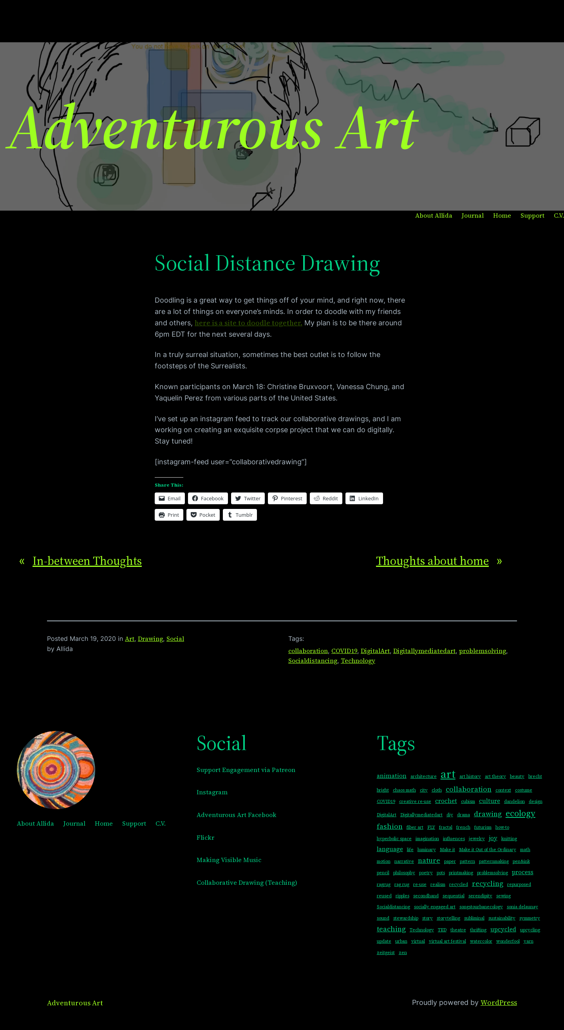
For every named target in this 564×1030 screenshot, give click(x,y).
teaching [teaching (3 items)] (391, 929)
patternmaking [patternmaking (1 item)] (494, 861)
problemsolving (482, 650)
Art (129, 638)
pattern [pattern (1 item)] (467, 861)
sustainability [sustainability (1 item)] (501, 918)
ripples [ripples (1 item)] (402, 896)
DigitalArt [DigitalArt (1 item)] (386, 815)
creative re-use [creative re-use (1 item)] (415, 802)
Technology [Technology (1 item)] (422, 930)
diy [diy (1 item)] (449, 815)
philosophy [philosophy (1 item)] (404, 873)
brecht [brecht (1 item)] (535, 776)
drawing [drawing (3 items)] (488, 814)
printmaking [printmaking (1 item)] (461, 873)
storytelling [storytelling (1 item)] (448, 918)
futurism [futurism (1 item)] (483, 827)
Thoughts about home (432, 561)
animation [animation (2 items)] (392, 776)
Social (175, 638)
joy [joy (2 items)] (493, 838)
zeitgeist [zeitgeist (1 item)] (386, 953)
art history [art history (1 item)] (470, 776)
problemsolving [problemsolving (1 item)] (492, 873)
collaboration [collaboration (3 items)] (469, 789)
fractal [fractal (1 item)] (445, 827)
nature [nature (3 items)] (429, 860)
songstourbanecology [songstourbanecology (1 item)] (481, 907)
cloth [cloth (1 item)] (437, 790)
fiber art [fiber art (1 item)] (415, 827)
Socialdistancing (312, 660)
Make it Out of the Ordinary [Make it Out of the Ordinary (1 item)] (487, 850)
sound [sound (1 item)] (383, 918)
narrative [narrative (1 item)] (404, 861)
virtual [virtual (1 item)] (418, 941)
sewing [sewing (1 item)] (503, 896)
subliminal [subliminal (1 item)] (474, 918)
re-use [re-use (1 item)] (420, 884)
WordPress (499, 1002)
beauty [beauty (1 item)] (517, 776)
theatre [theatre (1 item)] (458, 930)
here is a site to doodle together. (248, 323)
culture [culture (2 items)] (489, 801)
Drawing (150, 638)
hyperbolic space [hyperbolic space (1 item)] (394, 839)
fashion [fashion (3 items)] (390, 826)
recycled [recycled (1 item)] (458, 884)
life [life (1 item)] (410, 850)
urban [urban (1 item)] (401, 941)
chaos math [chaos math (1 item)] (404, 790)
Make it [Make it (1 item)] (447, 850)
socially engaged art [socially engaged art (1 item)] (435, 907)
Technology (358, 660)
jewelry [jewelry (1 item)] (477, 839)
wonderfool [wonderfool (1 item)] (508, 941)
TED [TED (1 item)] (442, 930)
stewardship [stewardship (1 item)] (405, 918)
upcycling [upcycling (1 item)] (530, 930)
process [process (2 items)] (522, 872)
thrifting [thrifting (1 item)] (478, 930)
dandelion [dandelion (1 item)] (514, 802)
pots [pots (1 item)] (441, 873)
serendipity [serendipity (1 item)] (480, 896)
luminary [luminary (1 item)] (427, 850)
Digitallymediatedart (424, 650)
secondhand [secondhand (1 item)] (426, 896)
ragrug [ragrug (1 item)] (383, 884)
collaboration (308, 650)
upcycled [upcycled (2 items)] (503, 929)
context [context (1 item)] (503, 790)
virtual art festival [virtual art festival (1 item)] (447, 941)
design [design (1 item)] (535, 802)
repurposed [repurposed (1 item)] (519, 884)
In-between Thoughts (87, 561)
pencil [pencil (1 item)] (383, 873)
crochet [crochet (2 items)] (446, 801)
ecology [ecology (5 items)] (520, 813)
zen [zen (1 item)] (403, 953)
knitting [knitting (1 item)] (509, 839)
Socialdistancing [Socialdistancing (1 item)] (393, 907)
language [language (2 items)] (390, 849)
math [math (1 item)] (525, 850)
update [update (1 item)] (384, 941)
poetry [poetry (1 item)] (426, 873)
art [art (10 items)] (448, 774)
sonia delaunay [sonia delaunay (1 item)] (522, 907)
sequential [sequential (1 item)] (454, 896)
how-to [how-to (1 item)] (502, 827)
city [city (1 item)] (424, 790)
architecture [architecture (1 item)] (423, 776)
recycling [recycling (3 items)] (487, 883)
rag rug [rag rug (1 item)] (401, 884)
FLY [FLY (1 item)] (431, 827)
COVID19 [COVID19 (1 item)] (386, 802)
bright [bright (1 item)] (383, 790)
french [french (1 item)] (463, 827)
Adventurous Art (212, 126)
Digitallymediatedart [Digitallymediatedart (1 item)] (421, 815)
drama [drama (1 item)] (463, 815)
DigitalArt (375, 650)
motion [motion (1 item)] (383, 861)
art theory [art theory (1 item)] (495, 776)
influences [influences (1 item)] (454, 839)
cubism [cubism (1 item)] (468, 802)
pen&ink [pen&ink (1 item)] (521, 861)
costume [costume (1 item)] (523, 790)
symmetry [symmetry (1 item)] (529, 918)
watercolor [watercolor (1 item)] (481, 941)
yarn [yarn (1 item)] (528, 941)
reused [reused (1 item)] (384, 896)
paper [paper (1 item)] (450, 861)
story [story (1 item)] (427, 918)
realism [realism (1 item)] (437, 884)
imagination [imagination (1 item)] (427, 839)
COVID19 (344, 650)
